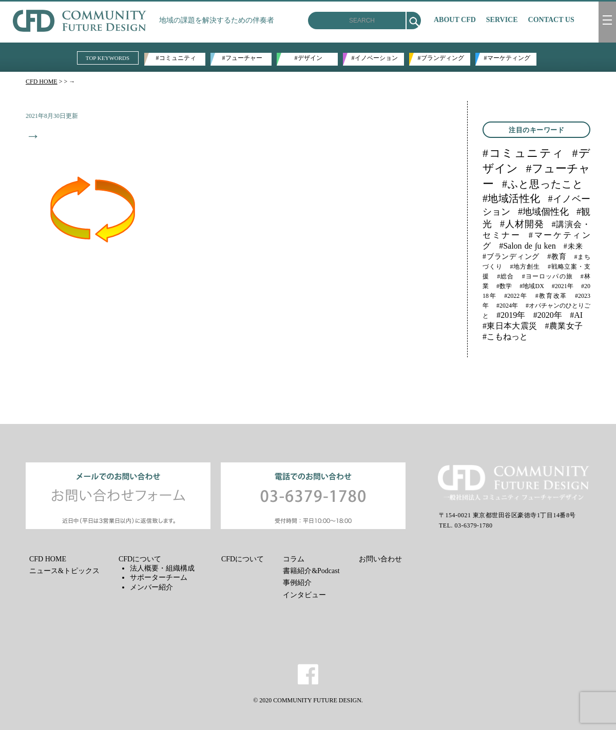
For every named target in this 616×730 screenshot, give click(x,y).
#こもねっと (505, 336)
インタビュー (304, 595)
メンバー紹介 (151, 587)
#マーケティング (507, 58)
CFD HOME (41, 81)
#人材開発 (522, 224)
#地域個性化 (543, 212)
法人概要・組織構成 (162, 568)
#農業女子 (564, 325)
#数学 (504, 286)
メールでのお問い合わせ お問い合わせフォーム (118, 495)
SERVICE (502, 20)
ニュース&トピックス (64, 571)
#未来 (573, 246)
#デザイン (308, 58)
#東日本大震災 (510, 325)
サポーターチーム (158, 577)
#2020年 (547, 315)
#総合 (505, 276)
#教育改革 (551, 295)
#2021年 (562, 286)
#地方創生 (525, 266)
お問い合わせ (380, 559)
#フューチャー (242, 58)
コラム (293, 559)
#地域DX (531, 286)
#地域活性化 (511, 198)
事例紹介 (297, 582)
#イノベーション (375, 58)
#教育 (556, 256)
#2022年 (515, 295)
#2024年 (507, 305)
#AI (576, 315)
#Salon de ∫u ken (527, 245)
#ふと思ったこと (542, 184)
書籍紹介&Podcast (311, 571)
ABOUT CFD (455, 20)
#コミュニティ (176, 58)
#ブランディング (441, 58)
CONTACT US (551, 20)
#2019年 (510, 315)
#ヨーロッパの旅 (547, 276)
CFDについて (140, 559)
